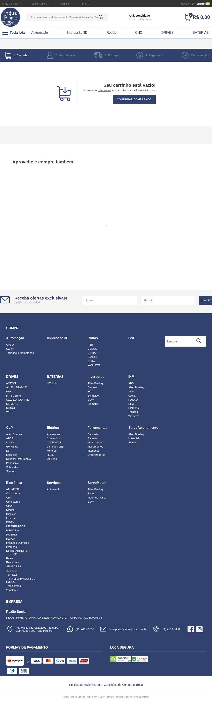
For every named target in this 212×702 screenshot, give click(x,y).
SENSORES (13, 566)
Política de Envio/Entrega (85, 684)
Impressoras (95, 442)
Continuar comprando (134, 99)
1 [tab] (106, 226)
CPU (9, 505)
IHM (131, 376)
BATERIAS (201, 32)
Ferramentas (97, 427)
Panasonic (12, 463)
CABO (10, 344)
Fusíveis (11, 518)
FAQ (84, 3)
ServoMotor (97, 483)
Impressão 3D (77, 32)
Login (132, 19)
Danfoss (92, 387)
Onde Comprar (10, 3)
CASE (132, 395)
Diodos (10, 509)
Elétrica (53, 427)
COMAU (92, 352)
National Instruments (18, 458)
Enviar (205, 300)
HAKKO (133, 399)
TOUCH (133, 412)
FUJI (90, 391)
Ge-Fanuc (12, 446)
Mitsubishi (12, 454)
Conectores (13, 501)
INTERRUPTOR (15, 526)
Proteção (11, 546)
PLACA (10, 538)
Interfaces (93, 450)
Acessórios (53, 434)
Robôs (111, 32)
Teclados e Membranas (20, 352)
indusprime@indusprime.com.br (123, 629)
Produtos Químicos (17, 542)
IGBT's (10, 522)
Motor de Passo (97, 497)
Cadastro (146, 19)
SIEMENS (12, 403)
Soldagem (12, 570)
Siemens (93, 403)
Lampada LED (55, 446)
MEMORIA (12, 530)
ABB (90, 344)
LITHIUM (52, 383)
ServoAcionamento (143, 427)
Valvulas (52, 458)
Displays (11, 514)
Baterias (92, 438)
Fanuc (91, 493)
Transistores (13, 586)
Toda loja (13, 33)
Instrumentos (95, 446)
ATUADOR (12, 489)
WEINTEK (134, 416)
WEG (9, 412)
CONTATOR (54, 442)
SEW (91, 399)
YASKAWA (94, 365)
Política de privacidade (27, 302)
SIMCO (10, 407)
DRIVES (167, 32)
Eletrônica (14, 483)
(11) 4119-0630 (80, 629)
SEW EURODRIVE (17, 399)
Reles (9, 558)
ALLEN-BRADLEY (17, 387)
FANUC (92, 357)
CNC (138, 32)
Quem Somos (39, 3)
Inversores (96, 376)
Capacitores (13, 493)
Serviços (54, 483)
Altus (131, 391)
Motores (52, 450)
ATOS (9, 438)
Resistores (12, 562)
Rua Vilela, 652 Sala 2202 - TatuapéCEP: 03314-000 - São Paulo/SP (32, 629)
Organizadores (96, 454)
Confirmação (200, 55)
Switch (10, 348)
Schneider (94, 395)
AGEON (11, 383)
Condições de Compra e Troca (123, 684)
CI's (8, 497)
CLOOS (92, 348)
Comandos (53, 438)
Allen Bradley (95, 383)
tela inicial (104, 90)
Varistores (12, 590)
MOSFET (11, 534)
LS (7, 450)
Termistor (11, 574)
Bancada (93, 434)
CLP (9, 427)
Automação (39, 32)
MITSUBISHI (13, 395)
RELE (50, 454)
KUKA (91, 361)
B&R (9, 391)
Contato (64, 3)
